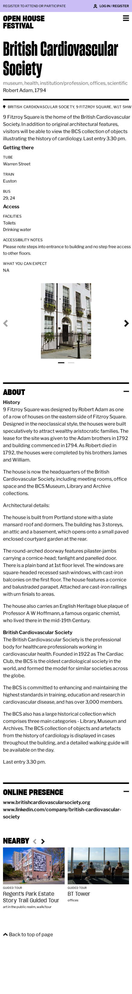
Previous (10, 323)
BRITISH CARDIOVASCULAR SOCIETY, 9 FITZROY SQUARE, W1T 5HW (70, 107)
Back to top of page (31, 934)
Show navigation (126, 18)
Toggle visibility (126, 391)
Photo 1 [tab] (61, 362)
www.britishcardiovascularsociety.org (46, 802)
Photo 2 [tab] (71, 362)
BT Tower (79, 893)
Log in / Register (114, 6)
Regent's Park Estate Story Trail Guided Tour (31, 897)
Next (122, 323)
